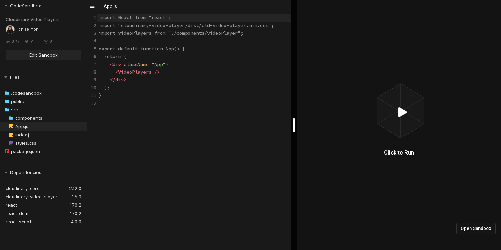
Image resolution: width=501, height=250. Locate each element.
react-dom (17, 213)
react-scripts (20, 221)
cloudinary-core (23, 188)
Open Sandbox (476, 228)
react (11, 205)
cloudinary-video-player (31, 196)
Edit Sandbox (43, 55)
